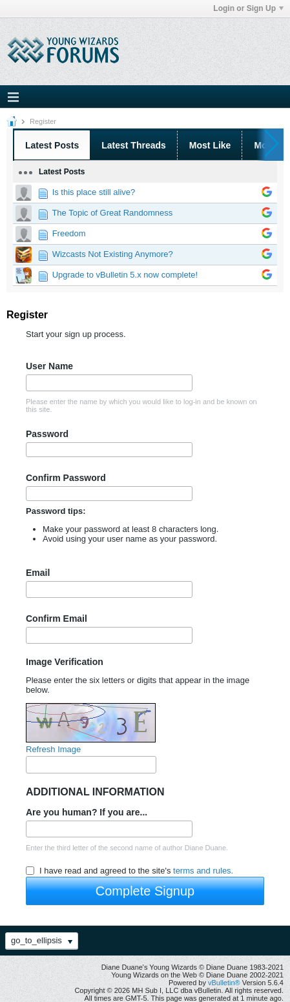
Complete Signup (145, 891)
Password (47, 434)
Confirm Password (66, 478)
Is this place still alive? (94, 192)
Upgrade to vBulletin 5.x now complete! (125, 275)
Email (38, 572)
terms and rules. (203, 870)
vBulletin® (224, 983)
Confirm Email (56, 618)
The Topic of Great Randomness (112, 213)
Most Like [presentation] (210, 145)
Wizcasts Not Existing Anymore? (112, 254)
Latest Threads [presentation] (133, 145)
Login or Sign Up (248, 8)
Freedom (69, 233)
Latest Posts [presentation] (52, 145)
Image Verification (64, 662)
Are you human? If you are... (86, 812)
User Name (49, 366)
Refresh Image (53, 749)
